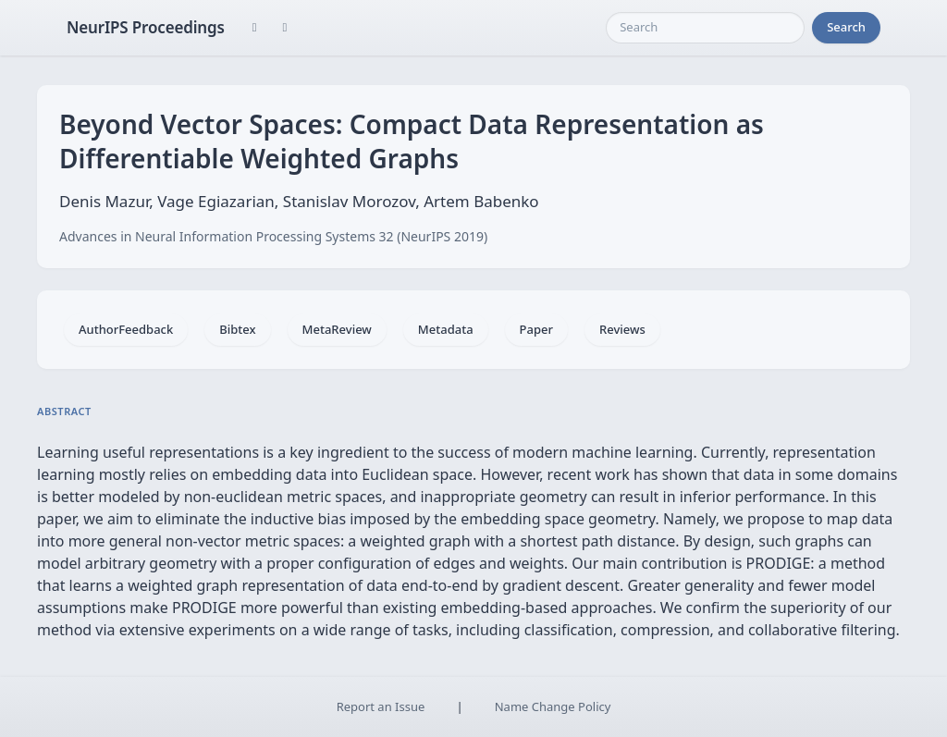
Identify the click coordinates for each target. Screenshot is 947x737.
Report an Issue (381, 706)
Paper (536, 329)
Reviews (622, 329)
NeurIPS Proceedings (146, 27)
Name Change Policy (553, 706)
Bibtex (237, 329)
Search (846, 26)
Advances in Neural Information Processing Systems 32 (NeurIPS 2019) (273, 236)
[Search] (705, 27)
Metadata (446, 329)
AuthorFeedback (126, 329)
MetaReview (337, 329)
